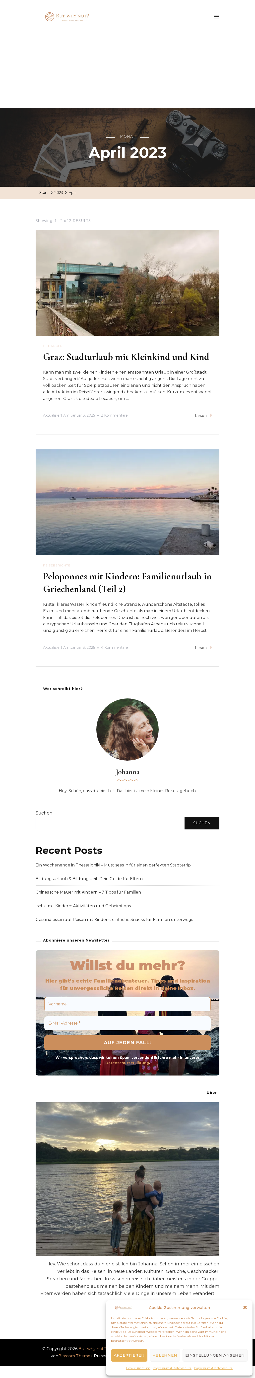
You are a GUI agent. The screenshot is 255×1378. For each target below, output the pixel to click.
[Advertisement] (127, 70)
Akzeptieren (129, 1355)
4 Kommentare (114, 659)
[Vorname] (127, 1016)
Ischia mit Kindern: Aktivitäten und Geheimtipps (83, 917)
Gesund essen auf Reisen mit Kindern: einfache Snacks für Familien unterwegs (114, 931)
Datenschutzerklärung (127, 1074)
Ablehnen (165, 1355)
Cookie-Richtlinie (138, 1368)
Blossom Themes (75, 1368)
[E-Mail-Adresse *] (127, 1035)
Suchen (44, 824)
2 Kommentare (114, 427)
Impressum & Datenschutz (172, 1368)
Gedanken (53, 346)
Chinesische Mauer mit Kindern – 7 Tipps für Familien (88, 904)
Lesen (203, 427)
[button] (245, 1307)
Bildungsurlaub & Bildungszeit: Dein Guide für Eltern (89, 890)
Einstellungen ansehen (215, 1355)
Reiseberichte (56, 577)
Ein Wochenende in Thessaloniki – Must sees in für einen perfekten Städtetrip (113, 876)
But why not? (92, 1360)
